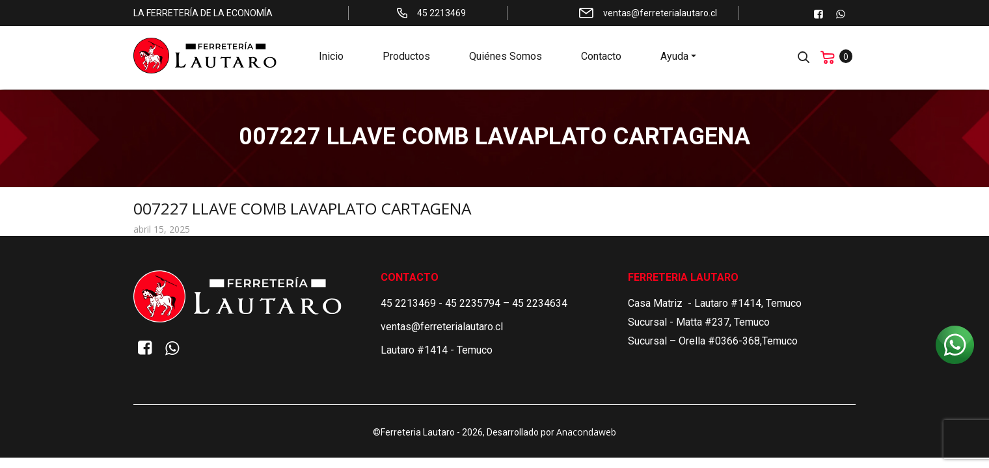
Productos (406, 59)
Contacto (601, 59)
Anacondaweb (586, 432)
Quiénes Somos (505, 59)
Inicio (331, 59)
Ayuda (674, 59)
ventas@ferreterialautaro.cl (442, 326)
